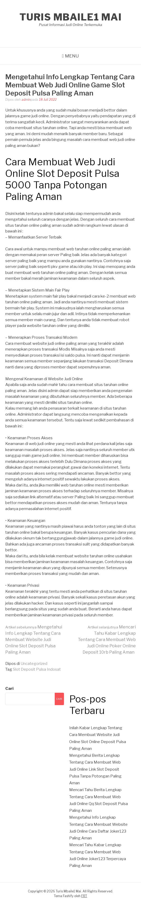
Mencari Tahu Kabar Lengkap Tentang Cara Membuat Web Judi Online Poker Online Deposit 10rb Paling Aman (107, 639)
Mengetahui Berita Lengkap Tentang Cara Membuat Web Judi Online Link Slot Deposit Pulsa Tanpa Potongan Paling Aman (95, 769)
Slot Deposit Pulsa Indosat (37, 669)
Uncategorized (34, 663)
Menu (72, 56)
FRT (84, 896)
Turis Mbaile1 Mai (70, 17)
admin (26, 100)
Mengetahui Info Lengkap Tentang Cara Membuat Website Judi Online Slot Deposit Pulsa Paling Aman (33, 639)
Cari (9, 688)
